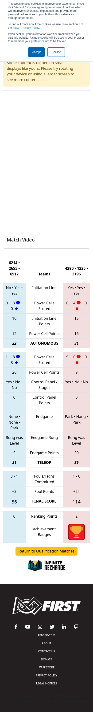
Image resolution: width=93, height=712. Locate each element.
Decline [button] (56, 52)
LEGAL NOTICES (46, 683)
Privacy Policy (26, 27)
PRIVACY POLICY (46, 675)
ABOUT (46, 643)
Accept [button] (36, 52)
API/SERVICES (46, 635)
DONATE (46, 659)
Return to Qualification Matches (46, 551)
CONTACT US (46, 651)
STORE (46, 667)
